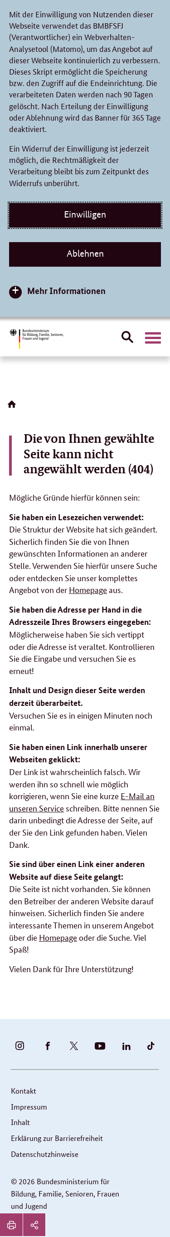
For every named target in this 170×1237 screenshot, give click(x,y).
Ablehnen (85, 253)
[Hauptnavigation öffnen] (153, 338)
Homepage (88, 589)
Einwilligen (85, 214)
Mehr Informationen (66, 290)
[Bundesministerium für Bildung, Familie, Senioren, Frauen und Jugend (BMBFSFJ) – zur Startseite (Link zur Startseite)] (36, 339)
